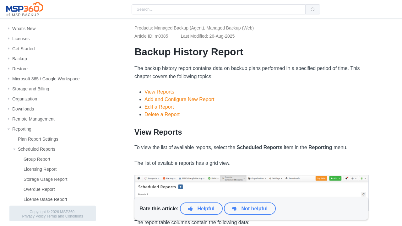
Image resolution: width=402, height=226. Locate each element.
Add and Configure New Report (179, 99)
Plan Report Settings (38, 139)
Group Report (37, 159)
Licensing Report (40, 169)
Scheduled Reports (36, 149)
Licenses (21, 38)
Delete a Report (162, 114)
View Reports (159, 91)
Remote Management (33, 118)
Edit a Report (159, 107)
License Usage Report (45, 199)
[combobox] (219, 9)
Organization (24, 98)
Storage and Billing (30, 88)
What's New (23, 28)
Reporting (21, 129)
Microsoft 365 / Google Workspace (46, 78)
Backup (19, 58)
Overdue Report (39, 189)
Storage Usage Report (45, 179)
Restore (20, 68)
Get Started (23, 48)
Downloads (23, 108)
